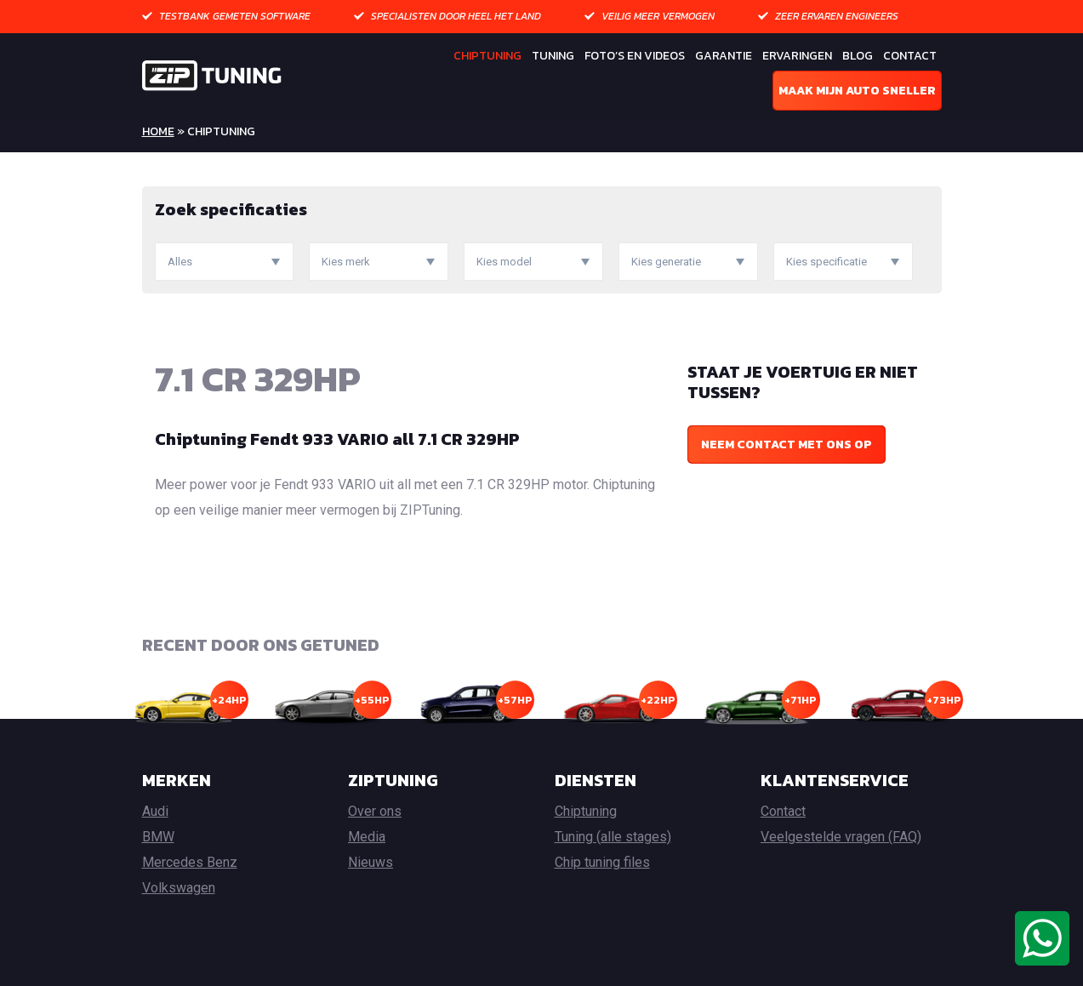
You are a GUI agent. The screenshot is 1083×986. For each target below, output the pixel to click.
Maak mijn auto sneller (857, 91)
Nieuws (370, 862)
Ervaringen (797, 56)
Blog (857, 56)
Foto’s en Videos (634, 56)
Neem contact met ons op (786, 444)
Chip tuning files (602, 862)
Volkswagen (178, 888)
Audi (155, 811)
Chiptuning (487, 56)
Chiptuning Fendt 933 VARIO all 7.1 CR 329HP (337, 439)
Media (366, 837)
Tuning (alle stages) (613, 837)
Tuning (553, 56)
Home (158, 131)
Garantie (723, 56)
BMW (158, 837)
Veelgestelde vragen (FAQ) (841, 837)
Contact (910, 56)
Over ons (375, 811)
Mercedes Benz (189, 862)
